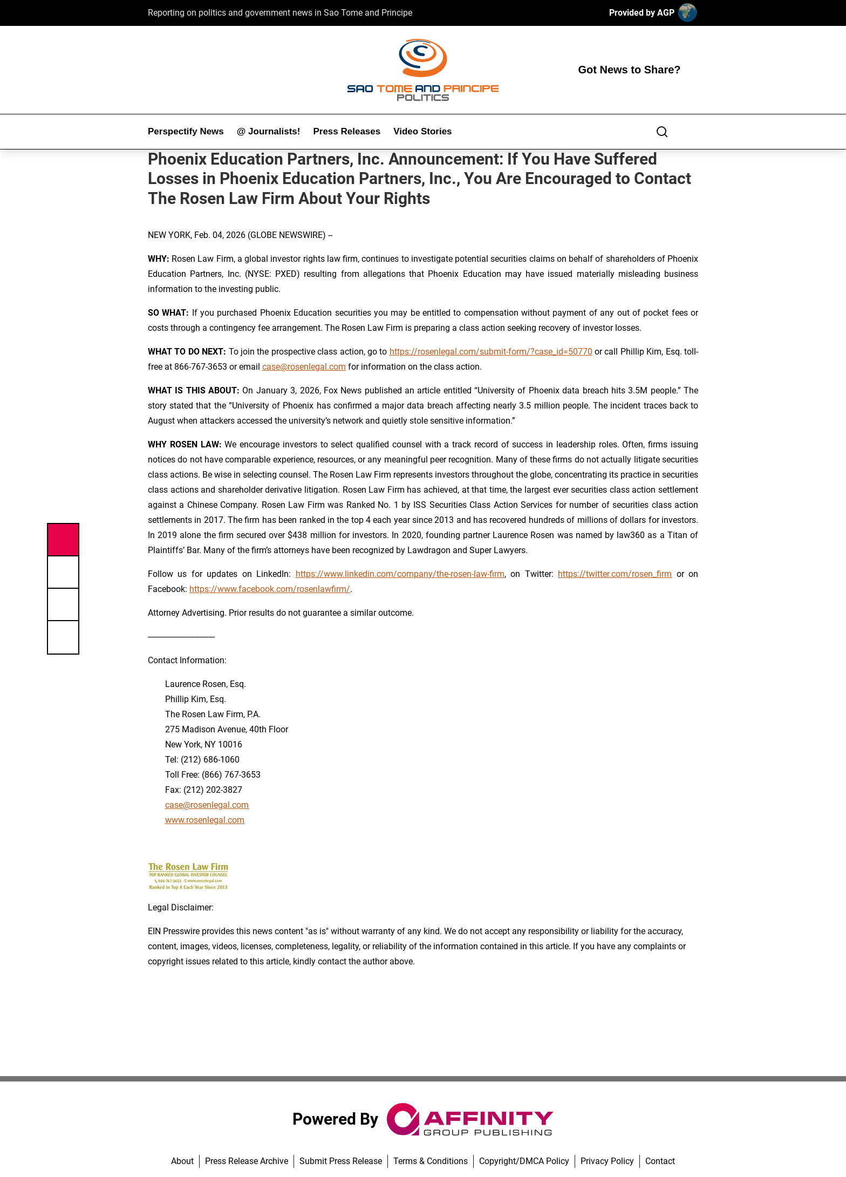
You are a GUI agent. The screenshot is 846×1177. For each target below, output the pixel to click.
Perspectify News (186, 131)
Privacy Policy (607, 1161)
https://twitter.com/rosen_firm (615, 574)
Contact (660, 1161)
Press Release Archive (246, 1161)
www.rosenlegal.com (204, 820)
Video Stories (422, 131)
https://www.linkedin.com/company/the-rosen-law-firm (400, 574)
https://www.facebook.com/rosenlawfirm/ (269, 589)
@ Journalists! (269, 131)
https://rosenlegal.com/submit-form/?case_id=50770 (491, 351)
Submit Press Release (340, 1161)
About (182, 1161)
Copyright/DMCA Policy (524, 1161)
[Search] (662, 131)
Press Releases (346, 131)
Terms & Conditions (430, 1161)
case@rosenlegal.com (304, 367)
